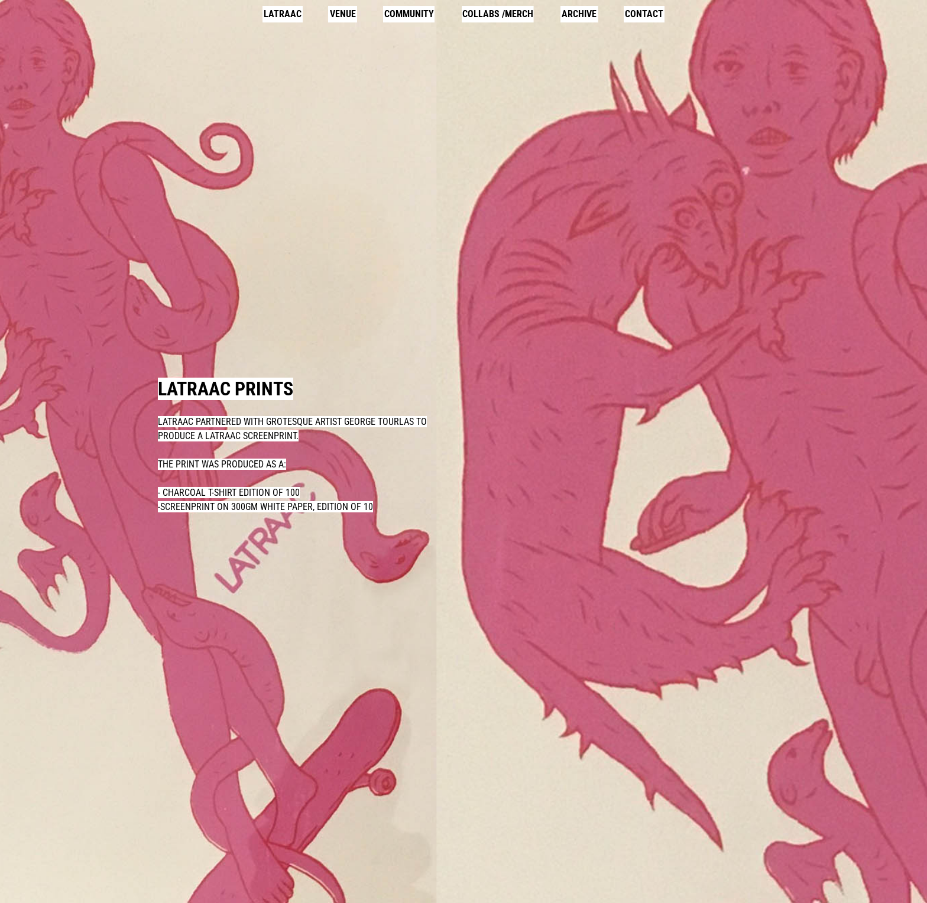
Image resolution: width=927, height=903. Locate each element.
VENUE (343, 14)
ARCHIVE (579, 14)
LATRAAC (283, 14)
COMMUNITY (409, 14)
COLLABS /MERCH (497, 14)
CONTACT (644, 14)
